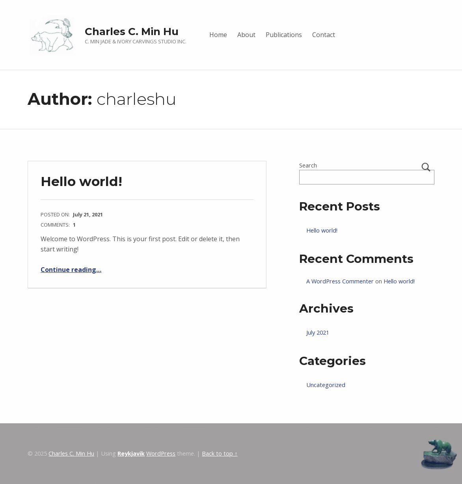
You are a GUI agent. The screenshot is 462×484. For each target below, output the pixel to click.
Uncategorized (325, 385)
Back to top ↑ (219, 453)
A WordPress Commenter (340, 281)
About (246, 34)
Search (308, 165)
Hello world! (81, 181)
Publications (284, 34)
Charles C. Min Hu (132, 31)
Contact (323, 34)
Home (218, 34)
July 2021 (317, 332)
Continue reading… (71, 269)
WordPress (160, 453)
